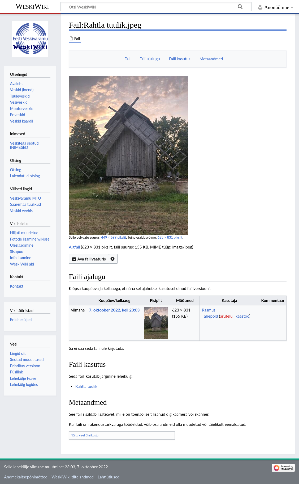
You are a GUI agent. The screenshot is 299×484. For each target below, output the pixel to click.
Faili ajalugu (150, 58)
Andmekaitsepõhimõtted (25, 476)
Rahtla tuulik (86, 386)
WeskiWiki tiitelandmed (72, 476)
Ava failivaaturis (89, 258)
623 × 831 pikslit (170, 237)
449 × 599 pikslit (113, 237)
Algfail (74, 247)
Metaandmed (211, 58)
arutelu (226, 316)
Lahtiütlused (108, 476)
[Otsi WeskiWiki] (156, 6)
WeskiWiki (32, 6)
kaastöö (242, 316)
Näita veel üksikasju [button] (84, 435)
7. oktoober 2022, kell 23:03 (114, 310)
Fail (127, 58)
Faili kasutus (179, 58)
